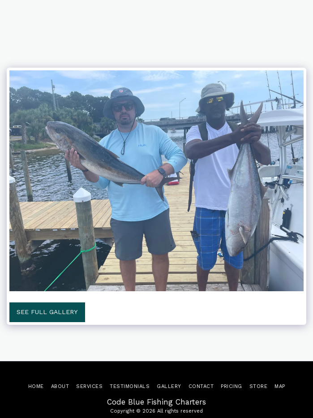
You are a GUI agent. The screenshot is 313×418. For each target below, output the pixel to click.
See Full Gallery (47, 311)
